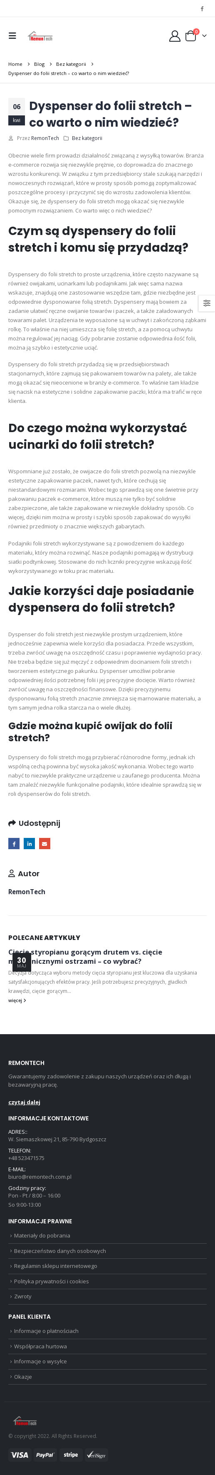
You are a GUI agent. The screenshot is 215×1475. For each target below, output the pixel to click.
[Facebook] (202, 8)
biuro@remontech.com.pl (40, 1176)
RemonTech (45, 138)
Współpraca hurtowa (40, 1346)
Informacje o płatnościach (46, 1331)
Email (44, 843)
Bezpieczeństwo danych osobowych (60, 1251)
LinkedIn (29, 843)
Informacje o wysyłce (40, 1361)
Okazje (23, 1376)
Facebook (14, 843)
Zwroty (23, 1296)
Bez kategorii (87, 138)
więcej (17, 1000)
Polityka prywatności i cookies (51, 1281)
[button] (14, 36)
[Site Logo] (40, 36)
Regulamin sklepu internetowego (55, 1266)
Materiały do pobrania (42, 1235)
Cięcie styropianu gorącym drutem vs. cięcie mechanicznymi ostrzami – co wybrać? (85, 956)
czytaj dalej (24, 1102)
